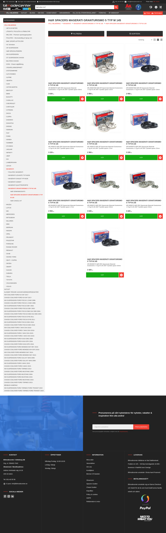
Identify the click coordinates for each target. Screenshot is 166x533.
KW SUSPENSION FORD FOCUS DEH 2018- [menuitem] (19, 322)
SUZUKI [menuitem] (9, 270)
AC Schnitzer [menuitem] (10, 44)
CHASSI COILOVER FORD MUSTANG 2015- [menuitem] (19, 380)
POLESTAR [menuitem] (10, 240)
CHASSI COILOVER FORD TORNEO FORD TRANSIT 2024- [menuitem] (24, 390)
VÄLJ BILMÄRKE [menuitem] (12, 13)
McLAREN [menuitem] (9, 221)
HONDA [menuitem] (9, 139)
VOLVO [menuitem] (8, 286)
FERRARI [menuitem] (9, 129)
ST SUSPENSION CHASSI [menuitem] (15, 57)
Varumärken (90, 463)
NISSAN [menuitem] (9, 230)
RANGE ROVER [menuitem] (11, 247)
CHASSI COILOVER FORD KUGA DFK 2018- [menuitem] (19, 344)
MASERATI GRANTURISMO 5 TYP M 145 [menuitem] (22, 188)
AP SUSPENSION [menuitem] (12, 48)
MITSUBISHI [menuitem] (10, 217)
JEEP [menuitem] (8, 156)
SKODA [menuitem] (8, 263)
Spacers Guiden (91, 484)
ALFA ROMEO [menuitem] (11, 74)
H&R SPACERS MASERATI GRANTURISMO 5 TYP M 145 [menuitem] (26, 196)
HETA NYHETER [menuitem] (11, 28)
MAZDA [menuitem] (8, 204)
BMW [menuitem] (8, 94)
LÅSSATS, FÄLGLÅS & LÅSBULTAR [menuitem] (18, 31)
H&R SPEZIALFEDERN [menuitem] (14, 51)
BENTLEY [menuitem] (9, 90)
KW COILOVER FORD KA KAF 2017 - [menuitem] (16, 295)
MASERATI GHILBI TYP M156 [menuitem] (18, 178)
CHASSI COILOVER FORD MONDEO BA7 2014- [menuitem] (20, 355)
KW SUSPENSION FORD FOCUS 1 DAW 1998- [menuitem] (20, 300)
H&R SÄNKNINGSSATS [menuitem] (17, 191)
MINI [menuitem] (7, 224)
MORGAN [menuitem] (9, 227)
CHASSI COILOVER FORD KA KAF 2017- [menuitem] (18, 297)
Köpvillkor (89, 491)
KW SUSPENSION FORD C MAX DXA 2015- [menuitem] (19, 333)
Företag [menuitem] (102, 13)
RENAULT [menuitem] (9, 250)
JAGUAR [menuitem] (9, 149)
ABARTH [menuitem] (9, 80)
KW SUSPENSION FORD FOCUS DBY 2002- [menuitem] (19, 306)
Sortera (136, 34)
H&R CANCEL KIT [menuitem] (16, 201)
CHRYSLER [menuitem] (10, 107)
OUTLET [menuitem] (24, 13)
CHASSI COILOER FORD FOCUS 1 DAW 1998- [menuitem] (20, 303)
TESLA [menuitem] (8, 276)
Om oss (89, 467)
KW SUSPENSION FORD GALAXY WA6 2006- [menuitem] (19, 358)
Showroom (90, 480)
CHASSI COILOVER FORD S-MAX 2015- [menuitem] (17, 366)
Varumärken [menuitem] (64, 13)
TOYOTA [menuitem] (9, 280)
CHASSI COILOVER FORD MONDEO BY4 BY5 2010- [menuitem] (22, 349)
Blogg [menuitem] (32, 13)
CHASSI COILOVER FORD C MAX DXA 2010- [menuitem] (19, 330)
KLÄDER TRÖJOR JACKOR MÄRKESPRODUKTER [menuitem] (21, 292)
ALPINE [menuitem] (8, 77)
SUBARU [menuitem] (9, 273)
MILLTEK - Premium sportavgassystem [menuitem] (18, 35)
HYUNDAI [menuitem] (9, 146)
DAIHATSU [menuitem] (10, 123)
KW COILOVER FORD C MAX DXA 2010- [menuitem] (18, 327)
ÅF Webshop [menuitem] (114, 13)
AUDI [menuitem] (8, 84)
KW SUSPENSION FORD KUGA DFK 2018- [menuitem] (18, 341)
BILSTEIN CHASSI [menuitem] (12, 61)
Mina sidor (89, 460)
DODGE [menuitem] (9, 126)
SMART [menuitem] (8, 267)
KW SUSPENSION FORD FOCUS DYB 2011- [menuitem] (19, 317)
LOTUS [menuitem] (8, 208)
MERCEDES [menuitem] (10, 214)
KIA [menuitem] (7, 159)
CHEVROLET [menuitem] (10, 103)
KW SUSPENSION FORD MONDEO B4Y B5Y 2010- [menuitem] (21, 347)
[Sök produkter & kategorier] (74, 7)
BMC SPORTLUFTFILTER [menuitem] (14, 41)
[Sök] (116, 7)
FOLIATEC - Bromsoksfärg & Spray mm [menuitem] (19, 38)
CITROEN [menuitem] (9, 110)
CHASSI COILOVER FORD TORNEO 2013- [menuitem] (18, 382)
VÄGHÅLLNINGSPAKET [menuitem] (14, 67)
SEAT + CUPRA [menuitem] (11, 260)
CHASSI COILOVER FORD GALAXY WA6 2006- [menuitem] (20, 360)
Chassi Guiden (91, 487)
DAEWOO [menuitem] (9, 120)
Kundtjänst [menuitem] (52, 13)
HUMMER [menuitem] (9, 143)
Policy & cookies (92, 494)
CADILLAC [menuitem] (9, 100)
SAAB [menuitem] (8, 253)
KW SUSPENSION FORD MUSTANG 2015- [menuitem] (18, 377)
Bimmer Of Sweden (93, 474)
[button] (156, 7)
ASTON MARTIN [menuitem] (11, 87)
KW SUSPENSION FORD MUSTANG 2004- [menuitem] (18, 374)
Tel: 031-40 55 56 (9, 479)
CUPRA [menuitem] (8, 116)
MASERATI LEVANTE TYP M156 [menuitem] (19, 175)
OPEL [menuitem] (8, 234)
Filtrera (77, 34)
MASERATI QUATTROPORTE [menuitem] (18, 185)
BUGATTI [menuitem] (9, 97)
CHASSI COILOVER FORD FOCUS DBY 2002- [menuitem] (19, 308)
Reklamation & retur (93, 501)
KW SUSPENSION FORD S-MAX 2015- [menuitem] (17, 363)
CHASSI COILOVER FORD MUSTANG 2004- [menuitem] (19, 371)
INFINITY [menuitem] (9, 152)
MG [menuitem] (7, 211)
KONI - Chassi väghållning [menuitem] (14, 64)
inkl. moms (156, 1)
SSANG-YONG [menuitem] (11, 257)
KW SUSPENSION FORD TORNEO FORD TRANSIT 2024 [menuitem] (23, 388)
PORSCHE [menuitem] (9, 244)
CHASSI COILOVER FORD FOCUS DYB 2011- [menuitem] (19, 319)
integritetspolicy (124, 431)
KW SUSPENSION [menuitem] (12, 54)
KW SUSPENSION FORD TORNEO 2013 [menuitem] (17, 369)
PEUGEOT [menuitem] (9, 237)
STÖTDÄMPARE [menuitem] (11, 71)
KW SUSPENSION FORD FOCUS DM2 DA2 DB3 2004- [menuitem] (22, 311)
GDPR (88, 498)
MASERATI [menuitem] (10, 169)
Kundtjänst (90, 470)
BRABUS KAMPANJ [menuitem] (10, 385)
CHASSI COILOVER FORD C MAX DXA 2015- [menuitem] (19, 336)
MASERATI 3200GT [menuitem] (14, 182)
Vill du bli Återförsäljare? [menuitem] (84, 13)
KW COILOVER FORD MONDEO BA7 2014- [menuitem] (18, 352)
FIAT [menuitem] (7, 133)
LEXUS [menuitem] (8, 166)
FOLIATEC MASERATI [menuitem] (15, 172)
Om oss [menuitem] (41, 13)
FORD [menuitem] (8, 136)
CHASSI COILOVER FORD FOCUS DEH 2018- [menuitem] (19, 325)
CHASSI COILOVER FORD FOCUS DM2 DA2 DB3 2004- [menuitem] (23, 314)
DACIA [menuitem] (8, 113)
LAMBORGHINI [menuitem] (11, 162)
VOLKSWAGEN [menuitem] (11, 283)
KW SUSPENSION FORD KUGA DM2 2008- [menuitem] (18, 338)
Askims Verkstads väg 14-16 (13, 470)
